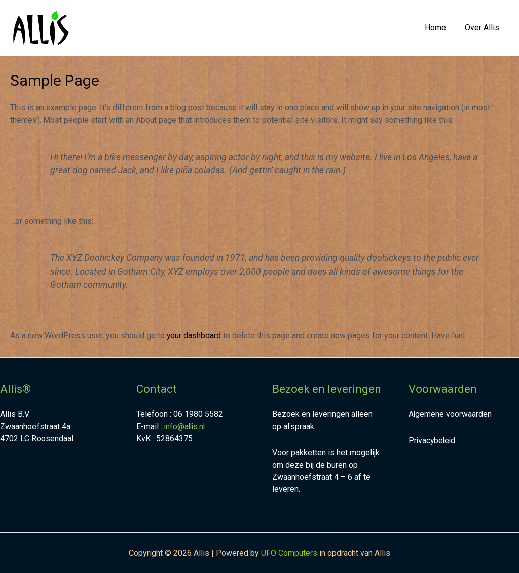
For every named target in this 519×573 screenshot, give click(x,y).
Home (439, 27)
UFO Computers (289, 553)
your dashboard (194, 335)
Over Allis (483, 27)
